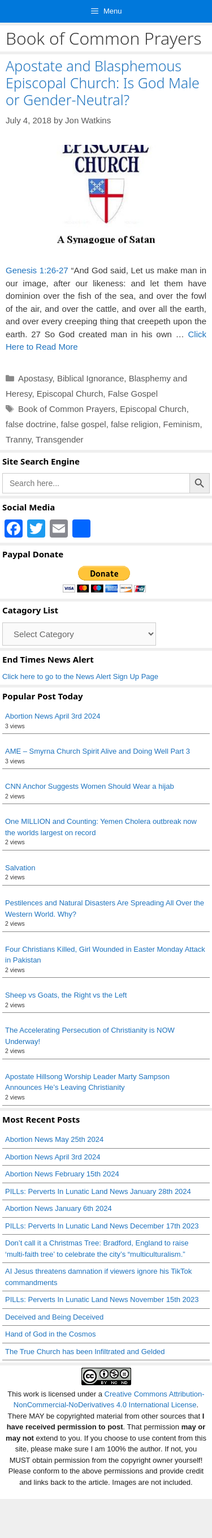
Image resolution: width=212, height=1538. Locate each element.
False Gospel (133, 393)
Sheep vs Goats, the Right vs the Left (66, 995)
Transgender (60, 439)
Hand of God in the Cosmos (50, 1334)
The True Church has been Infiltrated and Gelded (85, 1351)
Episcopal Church (70, 393)
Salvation (20, 867)
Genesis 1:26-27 (37, 270)
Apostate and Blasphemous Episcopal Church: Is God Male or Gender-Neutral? (103, 82)
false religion (134, 424)
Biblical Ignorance (90, 378)
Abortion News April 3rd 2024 (52, 716)
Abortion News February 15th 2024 (62, 1174)
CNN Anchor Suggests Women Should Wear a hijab (89, 786)
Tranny (18, 439)
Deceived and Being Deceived (54, 1317)
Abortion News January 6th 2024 (58, 1208)
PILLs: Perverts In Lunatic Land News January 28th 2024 (98, 1191)
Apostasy (35, 378)
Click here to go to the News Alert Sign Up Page (80, 676)
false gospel (83, 424)
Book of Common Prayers (66, 409)
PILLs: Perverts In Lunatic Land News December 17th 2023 (102, 1226)
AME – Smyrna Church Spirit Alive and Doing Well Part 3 (97, 751)
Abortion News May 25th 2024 (54, 1139)
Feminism (181, 424)
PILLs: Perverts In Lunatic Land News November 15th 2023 (102, 1299)
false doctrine (31, 424)
